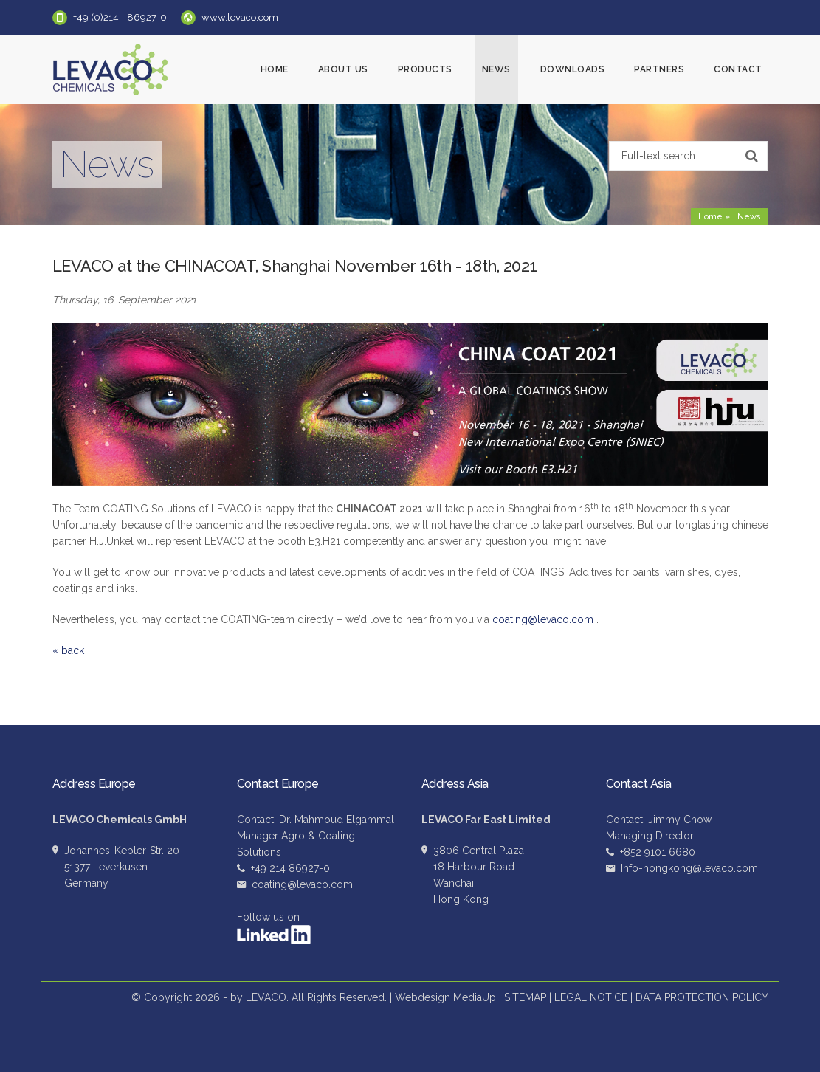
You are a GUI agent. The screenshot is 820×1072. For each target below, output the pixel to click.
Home (275, 69)
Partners (659, 69)
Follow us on (274, 927)
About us (343, 69)
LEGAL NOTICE (590, 997)
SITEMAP (525, 997)
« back (68, 650)
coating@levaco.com (542, 619)
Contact (738, 69)
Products (425, 69)
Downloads (572, 69)
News (496, 69)
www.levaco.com (239, 17)
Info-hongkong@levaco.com (689, 868)
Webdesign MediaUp (445, 997)
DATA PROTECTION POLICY (701, 997)
